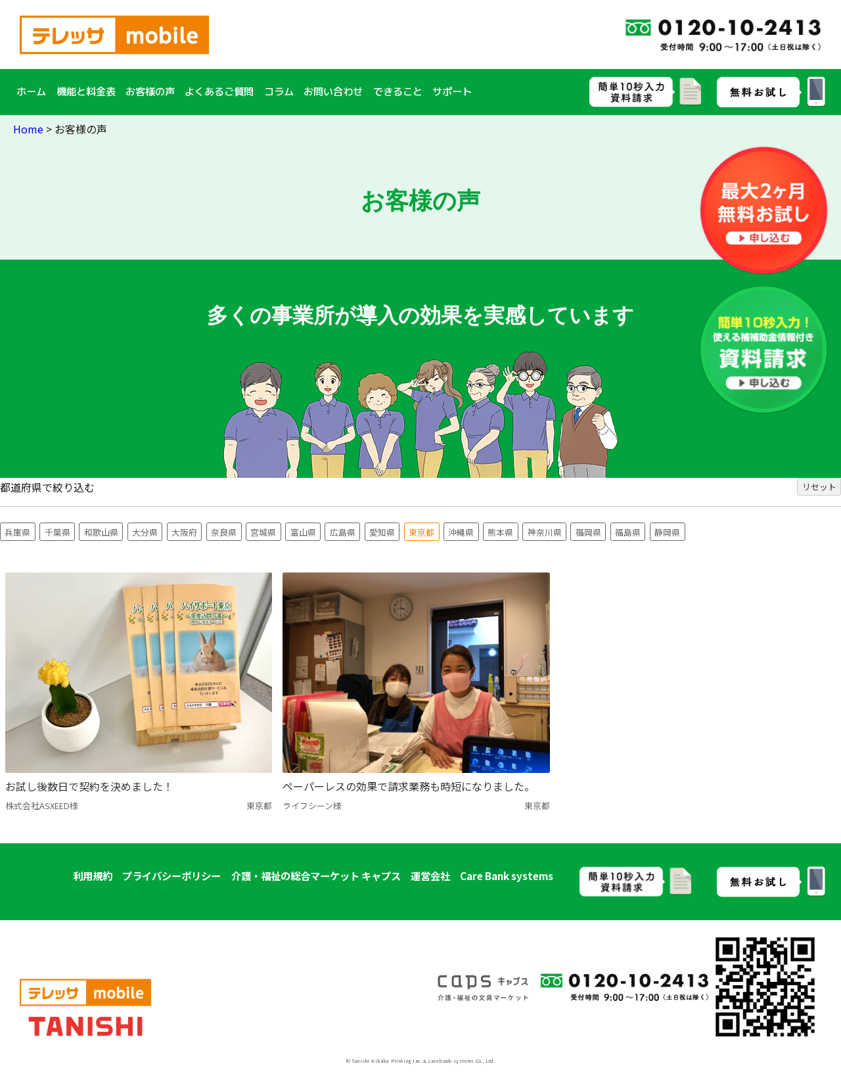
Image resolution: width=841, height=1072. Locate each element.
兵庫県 (17, 532)
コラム (279, 91)
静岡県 (667, 532)
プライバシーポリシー (171, 875)
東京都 (421, 532)
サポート (452, 91)
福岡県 (588, 532)
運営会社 (430, 875)
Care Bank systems (506, 875)
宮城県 (263, 532)
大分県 (145, 532)
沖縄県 (461, 532)
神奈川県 (545, 532)
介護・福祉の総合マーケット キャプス (316, 875)
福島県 (628, 532)
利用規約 (92, 875)
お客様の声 (150, 91)
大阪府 (184, 532)
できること (397, 91)
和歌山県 (101, 532)
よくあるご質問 (219, 91)
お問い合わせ (333, 91)
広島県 (342, 532)
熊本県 (500, 532)
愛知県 (382, 532)
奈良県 (224, 532)
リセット (819, 486)
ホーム (31, 91)
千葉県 (57, 532)
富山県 (303, 532)
